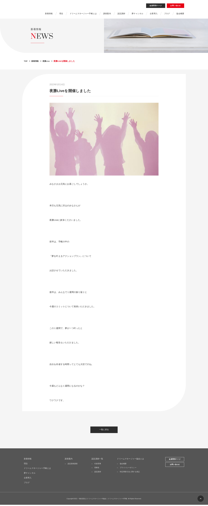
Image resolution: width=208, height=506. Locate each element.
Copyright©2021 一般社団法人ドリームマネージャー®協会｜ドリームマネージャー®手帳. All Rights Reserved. (104, 500)
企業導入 (154, 14)
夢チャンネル (137, 14)
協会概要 (180, 14)
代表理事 (97, 465)
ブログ (167, 14)
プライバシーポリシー (128, 469)
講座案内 (107, 14)
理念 (61, 14)
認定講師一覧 (97, 460)
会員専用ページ (156, 6)
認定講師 (121, 14)
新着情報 (49, 14)
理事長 (96, 469)
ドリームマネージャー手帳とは (83, 14)
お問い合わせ (175, 6)
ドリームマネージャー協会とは (130, 460)
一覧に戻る (104, 431)
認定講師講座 (73, 465)
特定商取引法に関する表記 (130, 473)
